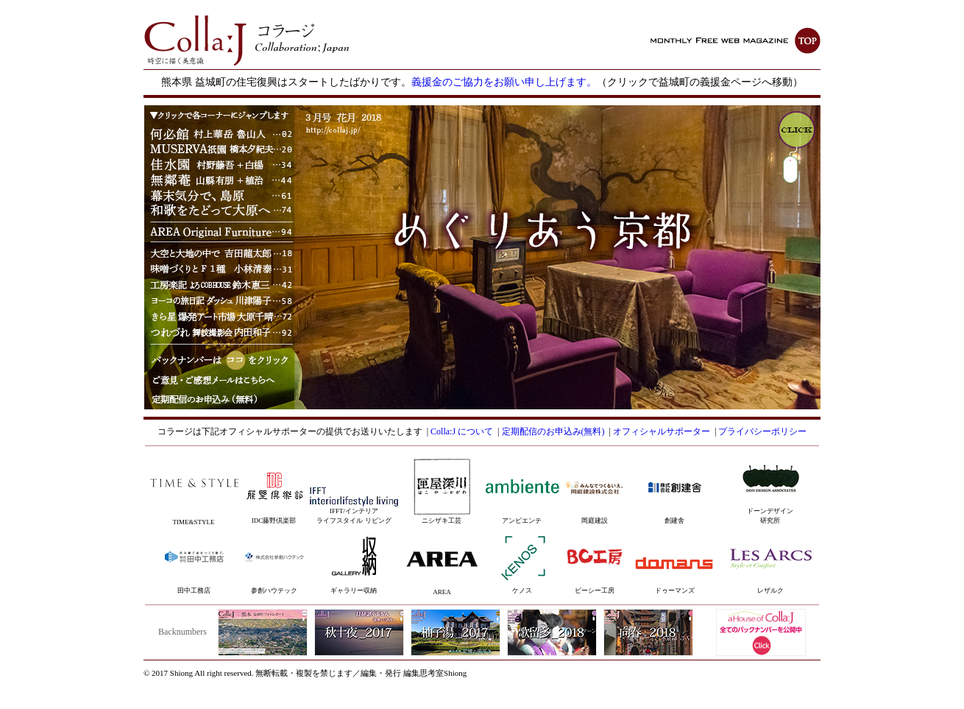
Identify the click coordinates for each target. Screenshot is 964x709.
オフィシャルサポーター (661, 431)
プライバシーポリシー (762, 431)
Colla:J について (461, 431)
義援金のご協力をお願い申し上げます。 (504, 82)
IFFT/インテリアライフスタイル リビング (354, 508)
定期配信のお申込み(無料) (553, 431)
